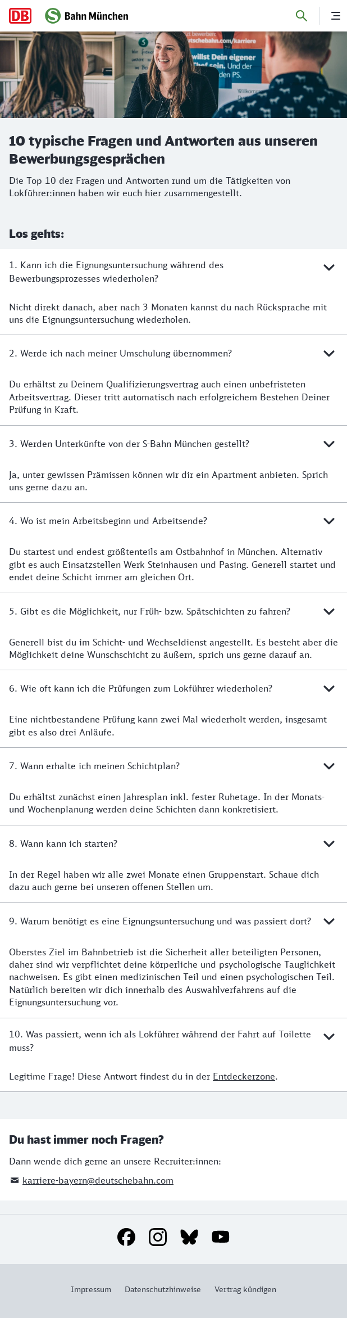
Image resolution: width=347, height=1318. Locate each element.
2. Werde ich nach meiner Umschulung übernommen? (173, 353)
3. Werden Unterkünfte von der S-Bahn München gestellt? (173, 444)
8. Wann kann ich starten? (173, 843)
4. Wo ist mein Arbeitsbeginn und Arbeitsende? (173, 521)
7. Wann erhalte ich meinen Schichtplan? (173, 766)
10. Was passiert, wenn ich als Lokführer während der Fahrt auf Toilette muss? (173, 1040)
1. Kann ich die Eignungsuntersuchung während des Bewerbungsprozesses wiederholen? (173, 271)
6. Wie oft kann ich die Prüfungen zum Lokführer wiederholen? (173, 688)
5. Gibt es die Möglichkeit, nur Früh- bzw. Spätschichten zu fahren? (173, 611)
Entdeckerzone (244, 1076)
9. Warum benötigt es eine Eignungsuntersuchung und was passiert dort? (173, 921)
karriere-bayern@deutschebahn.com (98, 1180)
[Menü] (336, 16)
